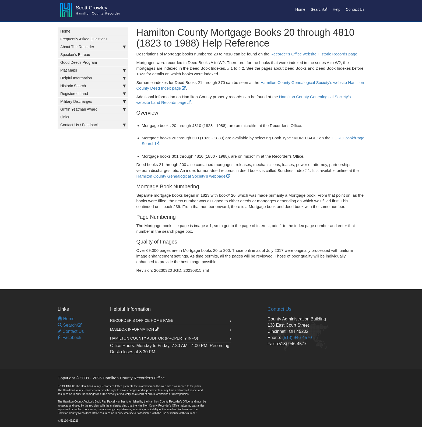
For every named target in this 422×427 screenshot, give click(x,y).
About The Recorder (94, 47)
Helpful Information (94, 78)
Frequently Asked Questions (83, 39)
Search (317, 9)
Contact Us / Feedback (94, 125)
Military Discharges (94, 101)
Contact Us (355, 9)
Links (64, 117)
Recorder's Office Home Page (141, 320)
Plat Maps (94, 70)
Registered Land (94, 93)
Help (336, 9)
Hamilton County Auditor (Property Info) (154, 338)
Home (300, 9)
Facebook (69, 337)
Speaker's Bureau (75, 54)
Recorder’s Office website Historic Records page (313, 54)
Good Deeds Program (78, 62)
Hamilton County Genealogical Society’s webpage (181, 176)
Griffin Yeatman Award (94, 109)
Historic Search (94, 86)
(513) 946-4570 (297, 337)
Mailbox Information (132, 329)
